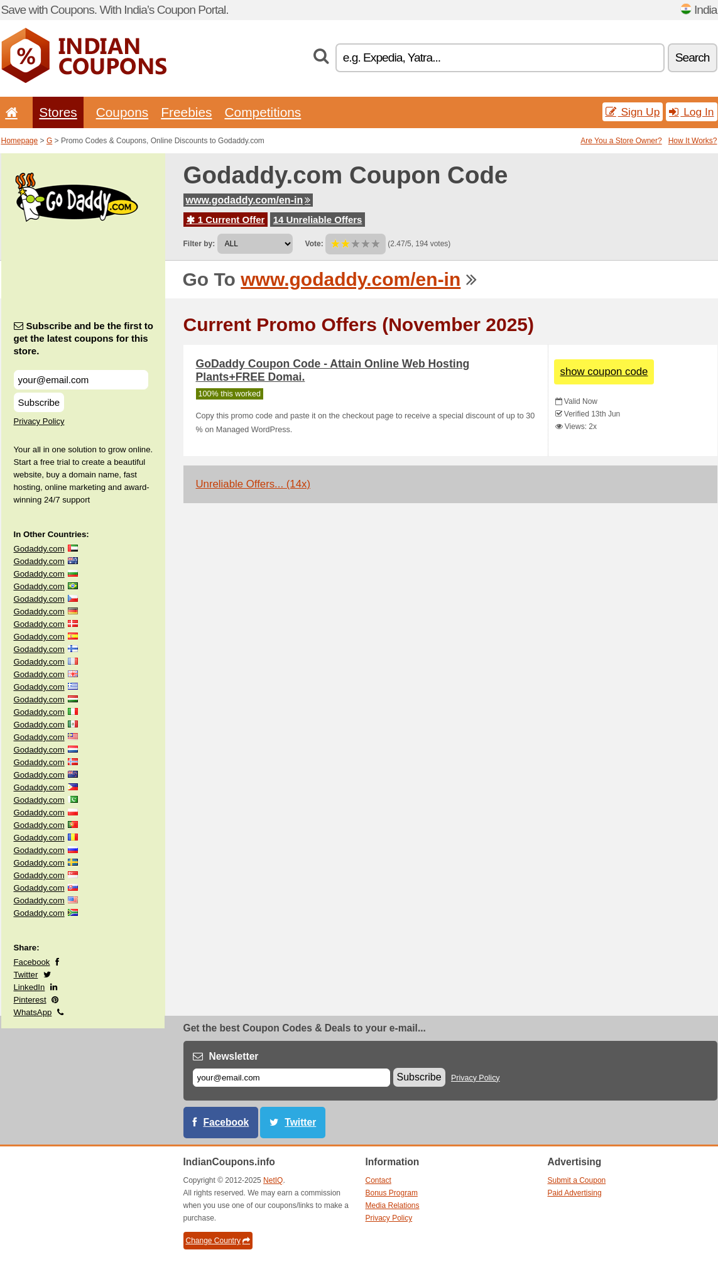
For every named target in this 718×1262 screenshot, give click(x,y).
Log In (691, 112)
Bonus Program (392, 1193)
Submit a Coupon (577, 1180)
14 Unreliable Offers (317, 219)
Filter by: (199, 243)
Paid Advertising (575, 1193)
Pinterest (30, 999)
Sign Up (633, 112)
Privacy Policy (39, 421)
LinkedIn (29, 987)
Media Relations (393, 1205)
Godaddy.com (39, 548)
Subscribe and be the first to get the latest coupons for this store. (84, 338)
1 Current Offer (226, 219)
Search (692, 57)
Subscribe (39, 402)
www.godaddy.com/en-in (248, 200)
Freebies (186, 112)
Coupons (122, 112)
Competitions (262, 112)
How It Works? (692, 140)
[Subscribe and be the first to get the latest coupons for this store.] (81, 379)
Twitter (26, 974)
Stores (58, 112)
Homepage (19, 140)
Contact (378, 1180)
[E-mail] (291, 1078)
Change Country (218, 1240)
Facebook (32, 962)
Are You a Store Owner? (620, 140)
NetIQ (273, 1180)
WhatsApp (33, 1012)
